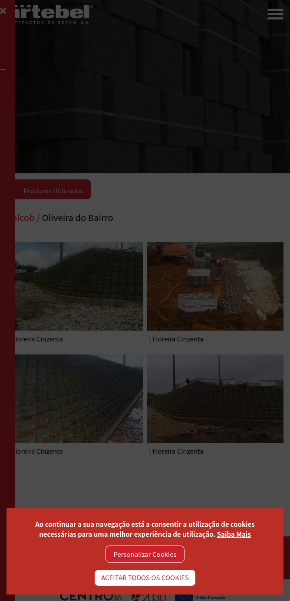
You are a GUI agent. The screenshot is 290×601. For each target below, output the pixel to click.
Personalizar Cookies (145, 554)
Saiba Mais (234, 534)
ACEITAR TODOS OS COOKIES (145, 577)
